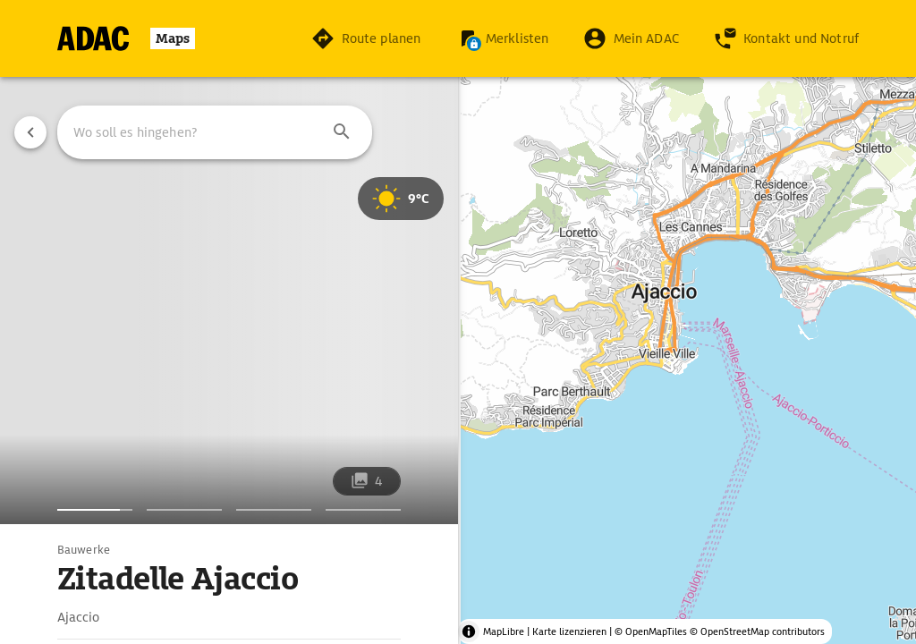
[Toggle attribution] (468, 631)
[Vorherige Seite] (30, 132)
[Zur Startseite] (126, 38)
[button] (341, 132)
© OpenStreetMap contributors (757, 631)
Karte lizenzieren (569, 631)
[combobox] (214, 132)
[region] (458, 322)
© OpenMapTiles (651, 631)
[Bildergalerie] (94, 510)
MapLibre (503, 631)
